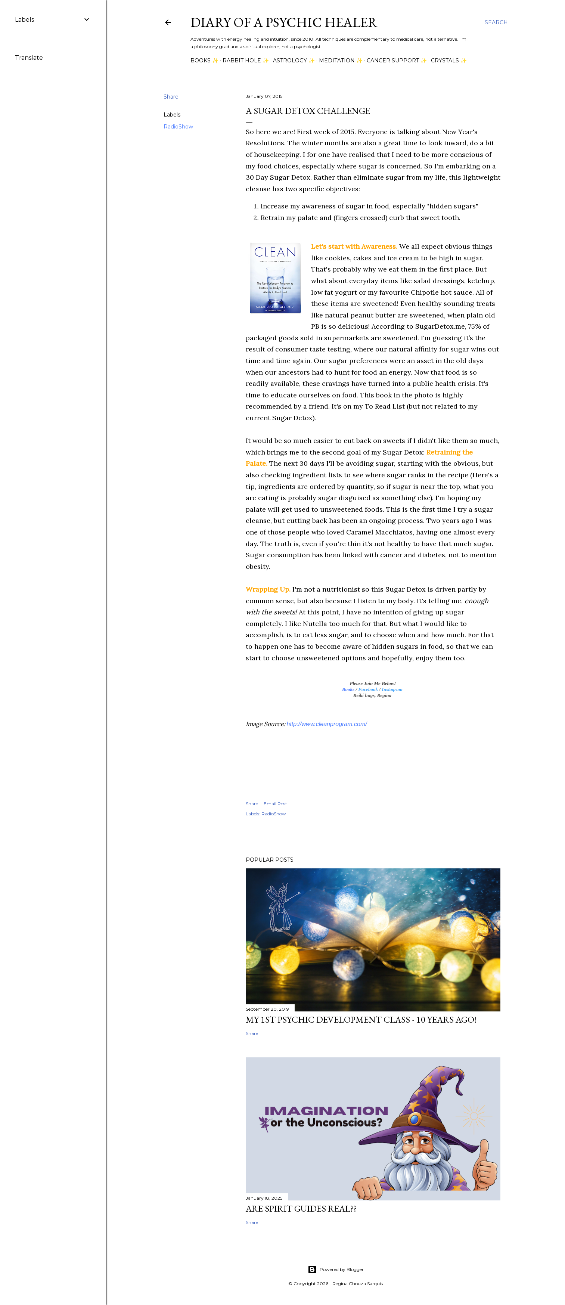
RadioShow (178, 126)
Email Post (275, 803)
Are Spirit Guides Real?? (301, 1208)
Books (348, 689)
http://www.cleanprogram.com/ (327, 724)
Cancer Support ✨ (397, 60)
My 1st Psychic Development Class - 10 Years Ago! (361, 1019)
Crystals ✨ (449, 60)
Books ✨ (204, 60)
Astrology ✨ (294, 60)
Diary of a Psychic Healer (284, 22)
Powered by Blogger (336, 1269)
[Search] (496, 22)
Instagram (392, 689)
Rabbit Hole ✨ (246, 60)
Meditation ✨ (341, 60)
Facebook (368, 689)
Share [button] (171, 96)
